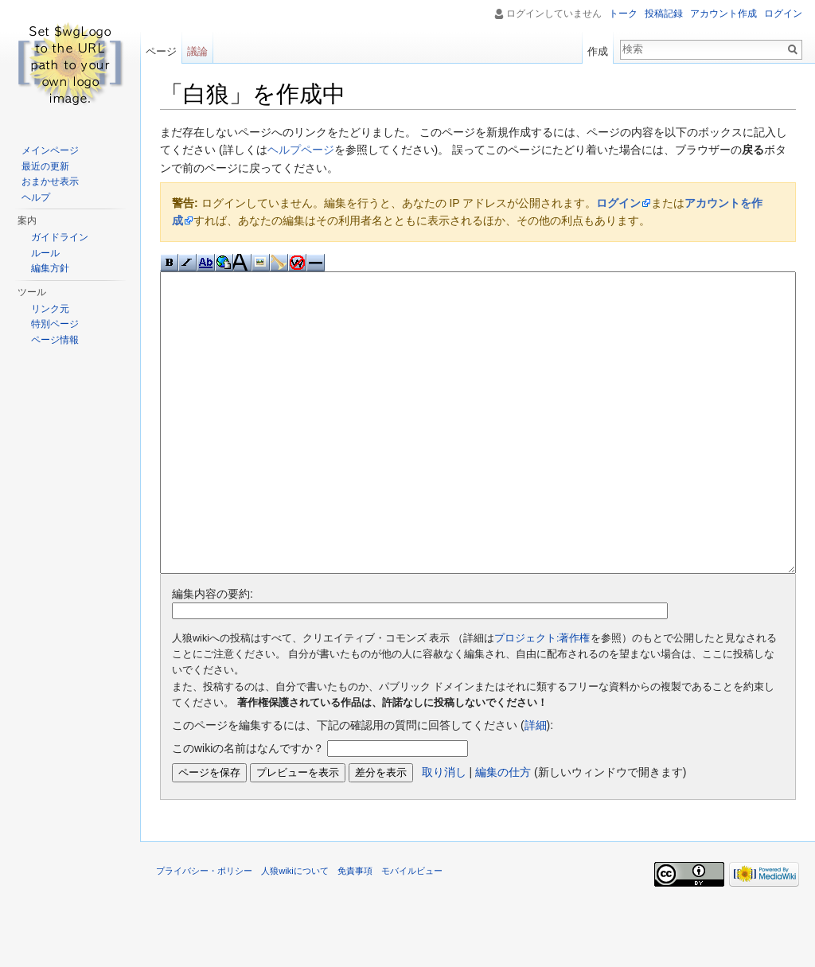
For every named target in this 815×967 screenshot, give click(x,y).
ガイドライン (59, 237)
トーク (623, 13)
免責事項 (354, 930)
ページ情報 (55, 339)
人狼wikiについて (295, 930)
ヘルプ (35, 197)
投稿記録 (664, 13)
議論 (197, 51)
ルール (45, 253)
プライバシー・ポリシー (204, 930)
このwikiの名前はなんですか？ (248, 807)
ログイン (618, 203)
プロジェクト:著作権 (542, 698)
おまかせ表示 (50, 181)
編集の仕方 (503, 831)
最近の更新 (45, 166)
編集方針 (50, 268)
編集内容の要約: (212, 653)
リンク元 (50, 308)
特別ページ (55, 323)
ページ (161, 51)
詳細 (535, 784)
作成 (597, 51)
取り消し (444, 831)
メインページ (50, 150)
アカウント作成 (723, 13)
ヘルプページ (300, 149)
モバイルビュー (412, 930)
